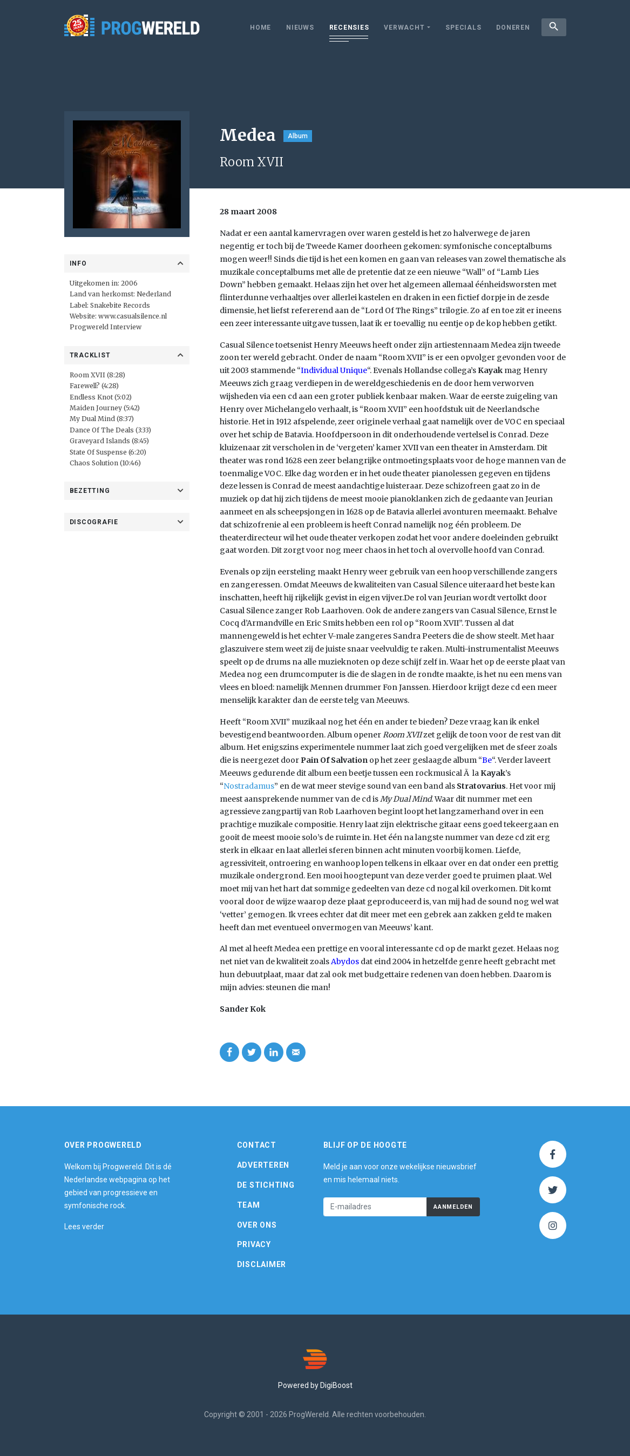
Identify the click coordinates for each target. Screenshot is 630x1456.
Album (298, 136)
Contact (256, 1145)
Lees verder (84, 1226)
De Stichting (266, 1185)
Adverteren (263, 1165)
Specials (461, 27)
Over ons (257, 1225)
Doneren (511, 27)
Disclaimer (262, 1264)
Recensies (348, 27)
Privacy (254, 1244)
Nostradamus (248, 786)
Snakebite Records (120, 305)
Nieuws (298, 27)
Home (258, 27)
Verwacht (402, 27)
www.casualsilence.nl (132, 316)
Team (248, 1205)
